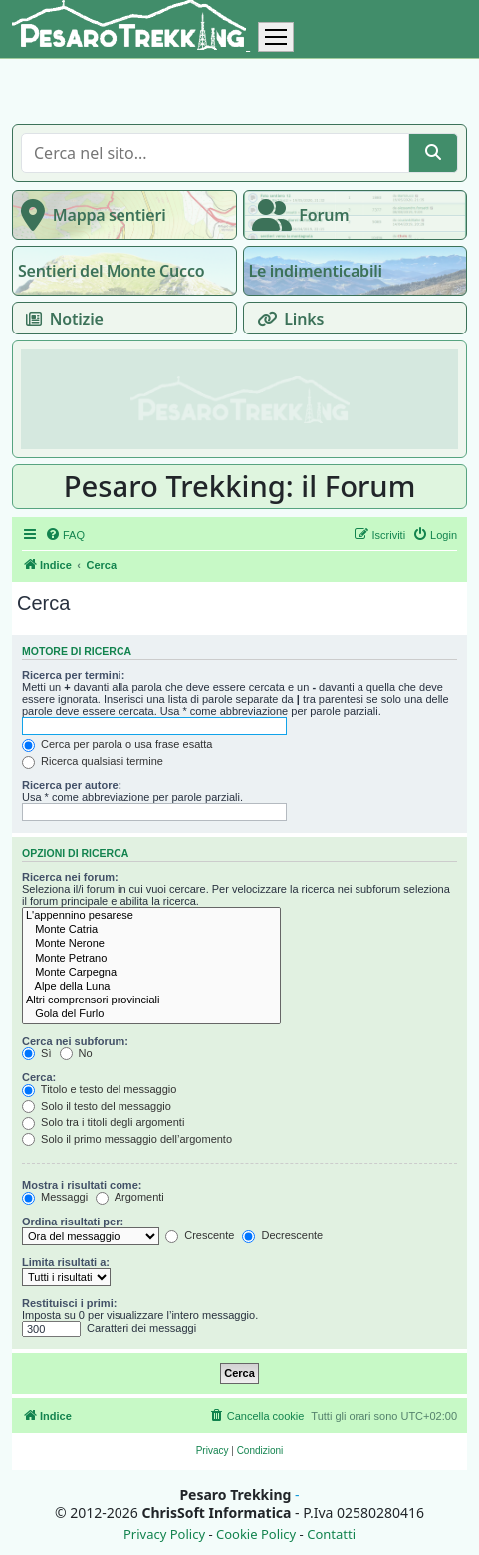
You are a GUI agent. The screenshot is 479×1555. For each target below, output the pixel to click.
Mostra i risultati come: (81, 1185)
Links (287, 318)
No (76, 1053)
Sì (36, 1053)
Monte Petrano (151, 959)
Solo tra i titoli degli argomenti (103, 1122)
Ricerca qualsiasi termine (92, 761)
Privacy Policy (164, 1534)
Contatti (331, 1534)
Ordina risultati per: (72, 1221)
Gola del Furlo (151, 1014)
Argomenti (130, 1197)
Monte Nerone (151, 944)
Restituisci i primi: (69, 1303)
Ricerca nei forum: (70, 877)
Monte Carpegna (151, 973)
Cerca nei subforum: (75, 1041)
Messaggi (55, 1197)
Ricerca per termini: (73, 675)
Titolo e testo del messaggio (99, 1089)
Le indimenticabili (315, 271)
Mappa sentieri (89, 215)
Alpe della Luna (151, 987)
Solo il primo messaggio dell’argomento (127, 1139)
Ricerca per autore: (71, 785)
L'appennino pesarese (151, 916)
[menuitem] (65, 535)
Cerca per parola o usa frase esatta (117, 744)
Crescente (199, 1235)
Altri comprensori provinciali (151, 1000)
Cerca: (39, 1077)
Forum (297, 215)
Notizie (61, 318)
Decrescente (282, 1235)
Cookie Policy (256, 1534)
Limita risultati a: (66, 1262)
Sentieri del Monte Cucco (111, 271)
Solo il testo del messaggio (96, 1106)
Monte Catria (151, 930)
